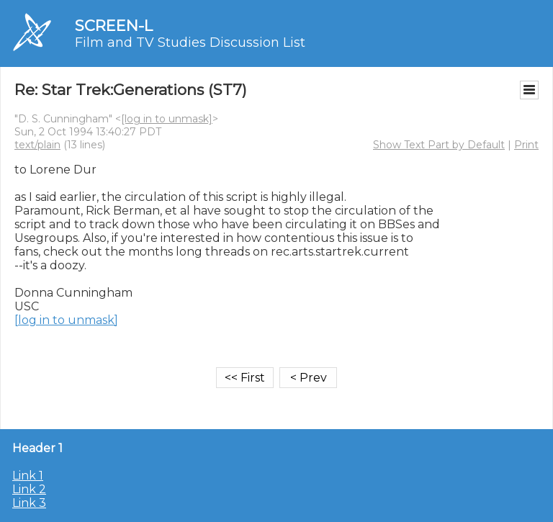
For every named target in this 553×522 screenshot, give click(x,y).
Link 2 (29, 489)
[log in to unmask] (166, 118)
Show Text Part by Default (439, 144)
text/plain (37, 144)
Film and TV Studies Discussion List (190, 42)
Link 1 (27, 475)
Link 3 (29, 503)
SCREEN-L (114, 26)
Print (526, 144)
